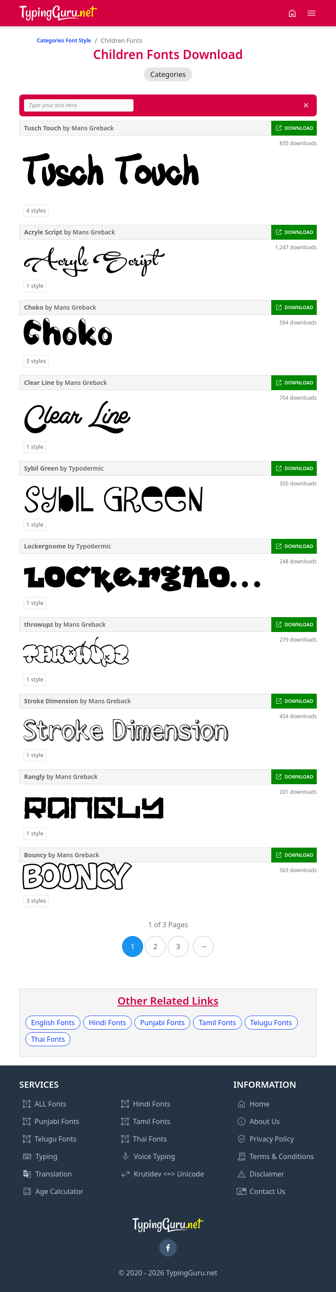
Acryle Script (43, 232)
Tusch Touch (42, 128)
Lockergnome (45, 546)
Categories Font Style (64, 40)
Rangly (34, 776)
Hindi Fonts (107, 1022)
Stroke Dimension (51, 701)
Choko (33, 307)
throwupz (38, 624)
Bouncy (35, 855)
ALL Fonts (50, 1104)
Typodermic (86, 468)
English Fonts (53, 1022)
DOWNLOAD (299, 128)
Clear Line (39, 382)
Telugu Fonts (271, 1022)
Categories (168, 74)
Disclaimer (267, 1174)
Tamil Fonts (217, 1022)
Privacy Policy (272, 1139)
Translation (53, 1174)
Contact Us (267, 1191)
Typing (46, 1156)
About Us (265, 1121)
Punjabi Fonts (162, 1022)
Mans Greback (92, 128)
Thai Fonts (48, 1039)
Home (260, 1104)
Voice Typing (154, 1156)
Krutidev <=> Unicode (169, 1174)
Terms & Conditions (282, 1156)
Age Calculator (59, 1191)
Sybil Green (41, 468)
